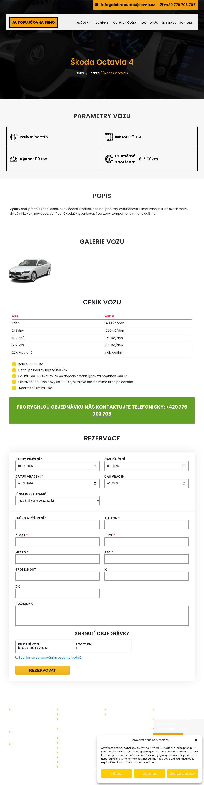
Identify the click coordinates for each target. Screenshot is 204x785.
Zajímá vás (116, 709)
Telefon (112, 518)
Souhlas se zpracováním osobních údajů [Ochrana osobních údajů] (50, 657)
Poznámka (24, 604)
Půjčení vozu (29, 644)
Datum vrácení (29, 476)
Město (21, 552)
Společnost (25, 569)
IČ (106, 569)
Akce (64, 714)
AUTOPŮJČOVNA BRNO (33, 22)
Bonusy (65, 738)
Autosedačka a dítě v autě (173, 729)
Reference (168, 23)
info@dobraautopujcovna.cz (128, 4)
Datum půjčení (28, 459)
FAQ (143, 23)
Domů (80, 73)
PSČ (108, 552)
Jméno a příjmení (30, 518)
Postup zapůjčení (124, 23)
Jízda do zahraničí (31, 494)
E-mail (21, 535)
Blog (111, 714)
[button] (196, 740)
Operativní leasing (73, 743)
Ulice (109, 535)
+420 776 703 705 (180, 4)
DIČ (18, 586)
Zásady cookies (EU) (74, 767)
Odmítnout (150, 773)
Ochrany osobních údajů (77, 762)
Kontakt (186, 23)
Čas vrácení (114, 476)
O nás (154, 23)
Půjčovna (83, 23)
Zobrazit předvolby (182, 773)
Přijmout (116, 773)
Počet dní (84, 644)
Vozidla (94, 73)
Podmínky (101, 23)
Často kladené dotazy (75, 748)
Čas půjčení (114, 459)
